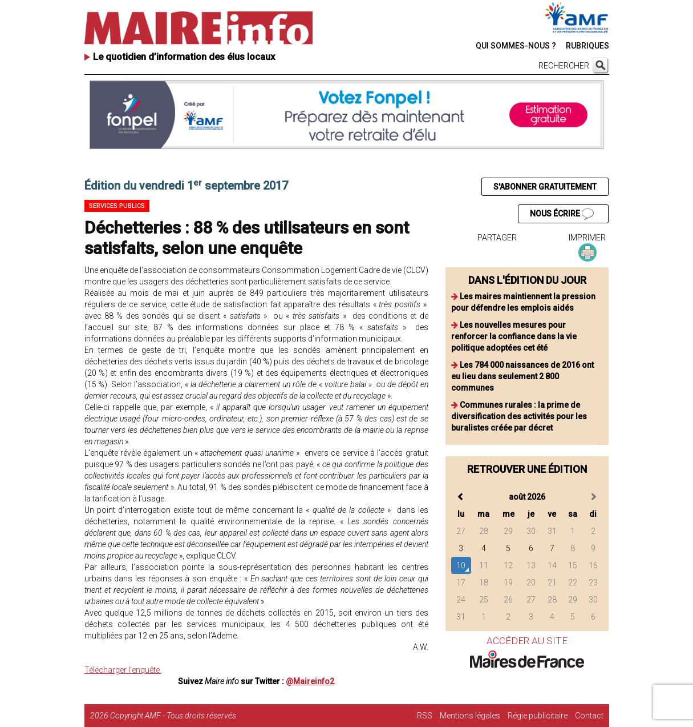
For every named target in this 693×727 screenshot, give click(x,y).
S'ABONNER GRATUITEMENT (545, 186)
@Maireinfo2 (310, 681)
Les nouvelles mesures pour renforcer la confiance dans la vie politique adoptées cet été (514, 336)
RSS (424, 715)
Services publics (117, 206)
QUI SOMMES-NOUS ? (516, 45)
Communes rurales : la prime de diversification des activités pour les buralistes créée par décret (519, 416)
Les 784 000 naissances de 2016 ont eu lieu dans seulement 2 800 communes (522, 376)
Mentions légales (470, 715)
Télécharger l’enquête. (122, 669)
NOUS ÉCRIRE (562, 214)
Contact (589, 715)
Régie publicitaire (538, 715)
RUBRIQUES (587, 45)
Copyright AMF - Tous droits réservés (173, 715)
